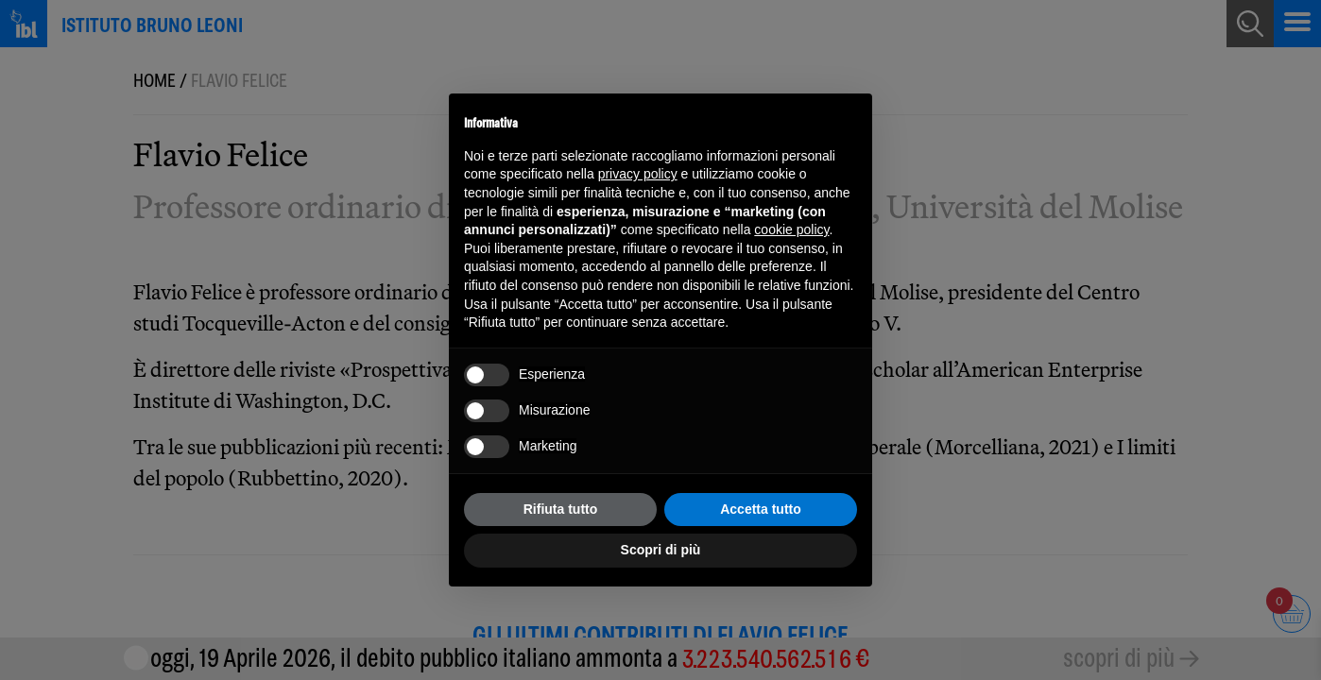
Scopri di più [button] (661, 549)
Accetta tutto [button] (760, 509)
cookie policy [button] (791, 229)
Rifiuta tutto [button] (560, 509)
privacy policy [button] (638, 173)
